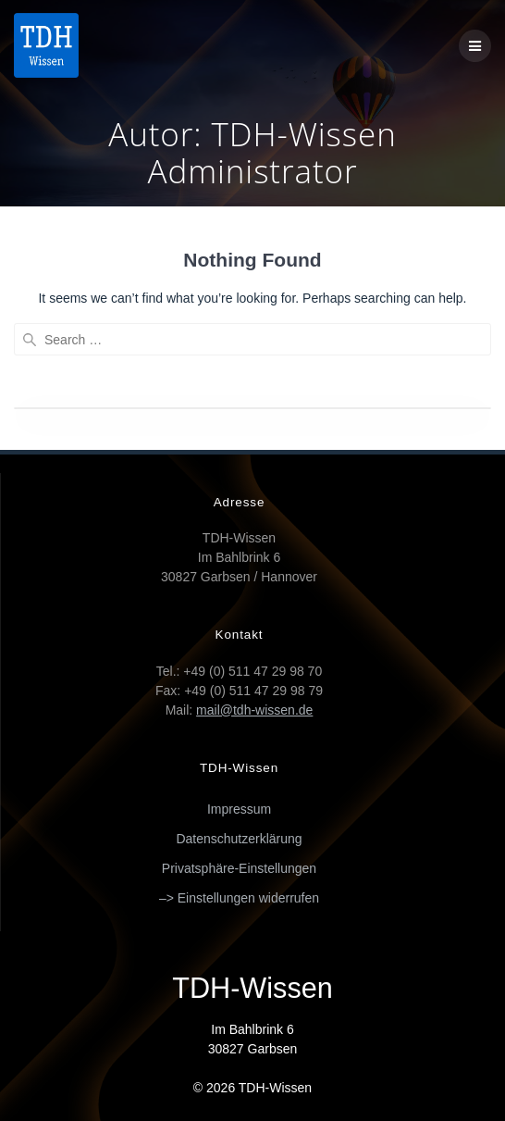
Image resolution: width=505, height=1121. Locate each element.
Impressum (239, 809)
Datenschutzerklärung (239, 838)
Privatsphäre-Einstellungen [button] (239, 868)
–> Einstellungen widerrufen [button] (239, 898)
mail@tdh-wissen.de (254, 710)
